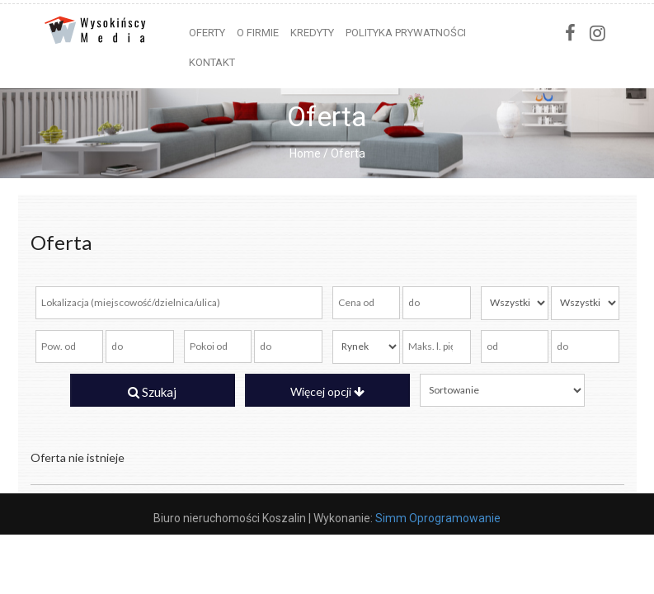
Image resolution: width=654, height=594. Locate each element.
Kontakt (212, 62)
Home (305, 153)
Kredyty (312, 32)
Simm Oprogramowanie (438, 518)
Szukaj (152, 391)
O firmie (258, 32)
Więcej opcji (327, 391)
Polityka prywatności (406, 32)
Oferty (207, 32)
